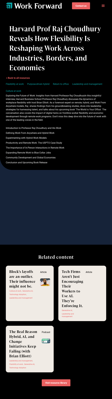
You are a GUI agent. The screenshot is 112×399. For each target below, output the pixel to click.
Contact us (81, 5)
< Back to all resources (18, 77)
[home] (34, 5)
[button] (103, 6)
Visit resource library (56, 382)
